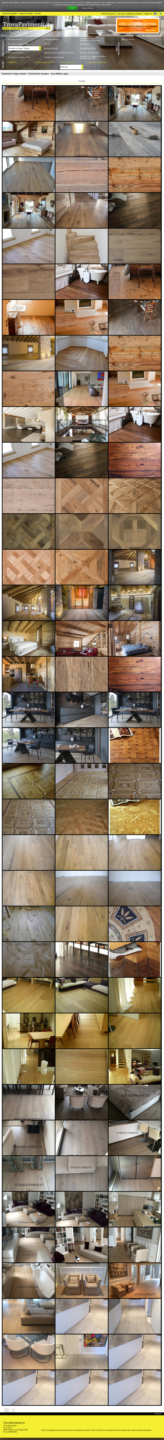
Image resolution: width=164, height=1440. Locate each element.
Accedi (38, 14)
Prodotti (81, 81)
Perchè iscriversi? (108, 14)
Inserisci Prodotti (26, 14)
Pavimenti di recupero (39, 74)
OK (72, 8)
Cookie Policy (87, 8)
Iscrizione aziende (9, 14)
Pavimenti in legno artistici (14, 74)
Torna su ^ (158, 1414)
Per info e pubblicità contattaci (130, 14)
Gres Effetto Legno (59, 74)
